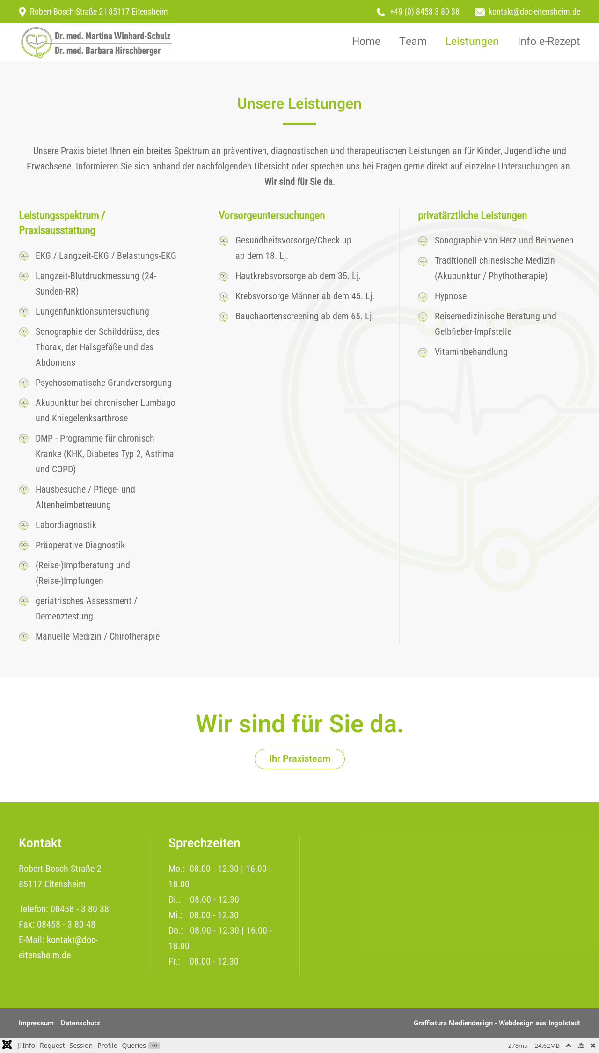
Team (413, 42)
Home (366, 42)
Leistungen (472, 42)
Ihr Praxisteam (299, 759)
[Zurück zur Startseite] (98, 42)
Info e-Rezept (549, 42)
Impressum (36, 1023)
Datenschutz (80, 1023)
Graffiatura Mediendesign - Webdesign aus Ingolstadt (497, 1023)
